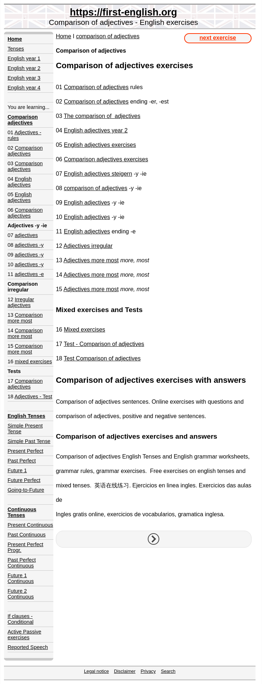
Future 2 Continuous (21, 594)
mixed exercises (33, 361)
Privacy (148, 671)
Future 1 (17, 470)
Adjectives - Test (33, 396)
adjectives (26, 235)
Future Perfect (24, 480)
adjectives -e (29, 274)
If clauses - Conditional (21, 619)
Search (168, 671)
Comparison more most (25, 318)
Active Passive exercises (24, 634)
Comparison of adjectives (96, 87)
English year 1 (24, 58)
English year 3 (24, 78)
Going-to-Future (26, 490)
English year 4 (24, 88)
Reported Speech (28, 647)
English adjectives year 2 (96, 130)
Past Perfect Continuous (22, 563)
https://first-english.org (123, 12)
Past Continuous (27, 535)
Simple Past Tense (29, 441)
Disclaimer (125, 671)
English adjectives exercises (100, 145)
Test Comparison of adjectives (102, 358)
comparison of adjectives (107, 36)
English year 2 (24, 68)
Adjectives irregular (87, 246)
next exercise (218, 38)
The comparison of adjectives (102, 116)
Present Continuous (30, 525)
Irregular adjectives (21, 302)
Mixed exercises (84, 329)
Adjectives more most (91, 260)
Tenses (16, 49)
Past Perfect (22, 461)
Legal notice (96, 671)
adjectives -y (29, 245)
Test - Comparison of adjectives (104, 344)
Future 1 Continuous (21, 578)
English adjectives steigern (98, 174)
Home (63, 36)
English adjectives (20, 182)
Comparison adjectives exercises (106, 159)
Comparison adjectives (25, 151)
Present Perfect (25, 451)
